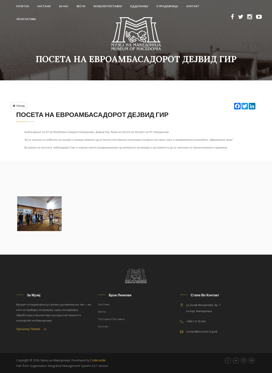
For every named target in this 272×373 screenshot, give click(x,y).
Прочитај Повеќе (31, 329)
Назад (19, 106)
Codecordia (97, 360)
